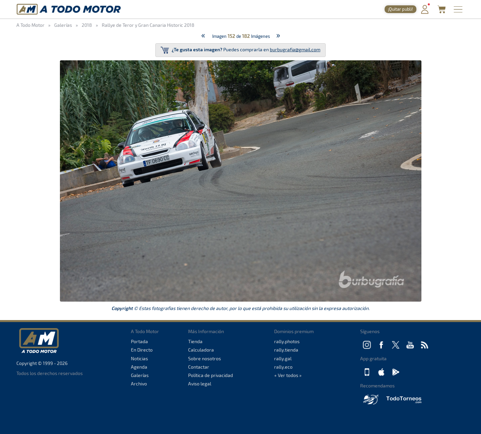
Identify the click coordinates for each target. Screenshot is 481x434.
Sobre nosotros (204, 358)
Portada (139, 341)
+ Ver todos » (288, 375)
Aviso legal (199, 383)
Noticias (139, 358)
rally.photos (287, 341)
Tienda (195, 341)
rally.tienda (286, 350)
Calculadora (201, 350)
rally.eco (283, 367)
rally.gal (283, 358)
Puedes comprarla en (240, 50)
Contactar (198, 367)
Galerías (140, 375)
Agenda (139, 367)
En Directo (142, 350)
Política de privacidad (210, 375)
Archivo (139, 383)
